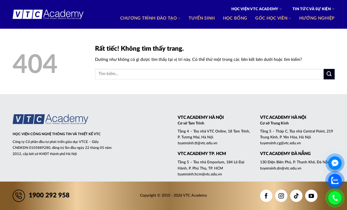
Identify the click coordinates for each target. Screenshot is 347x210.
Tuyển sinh (202, 18)
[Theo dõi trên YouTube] (311, 196)
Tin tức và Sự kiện (314, 9)
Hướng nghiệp (317, 18)
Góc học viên (273, 18)
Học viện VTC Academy (256, 9)
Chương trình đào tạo (150, 18)
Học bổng (235, 18)
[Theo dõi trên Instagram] (281, 196)
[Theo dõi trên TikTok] (296, 196)
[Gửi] (329, 74)
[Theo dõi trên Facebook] (266, 196)
